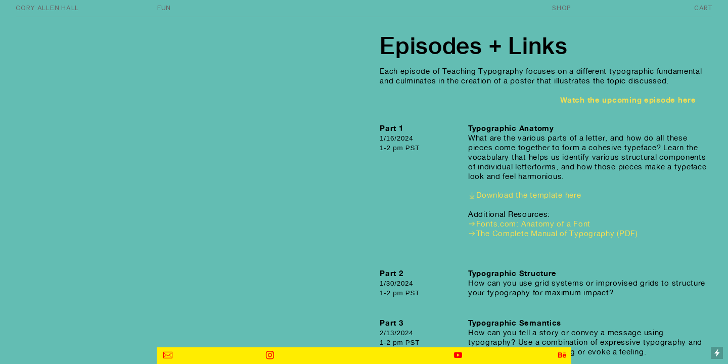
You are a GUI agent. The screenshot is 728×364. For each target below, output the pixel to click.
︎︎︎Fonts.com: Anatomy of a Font (529, 223)
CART (703, 8)
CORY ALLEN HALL (47, 8)
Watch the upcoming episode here (630, 100)
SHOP (561, 8)
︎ (562, 355)
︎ (270, 355)
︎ (168, 355)
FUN (164, 8)
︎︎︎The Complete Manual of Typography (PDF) (553, 233)
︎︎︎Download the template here (524, 195)
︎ (458, 355)
